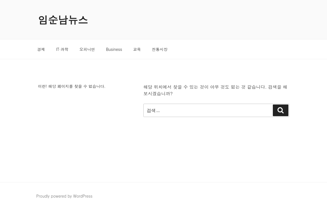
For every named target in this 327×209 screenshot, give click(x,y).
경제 (41, 49)
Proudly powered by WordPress (64, 196)
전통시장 (160, 49)
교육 (137, 49)
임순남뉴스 (63, 20)
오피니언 (87, 49)
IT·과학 (62, 49)
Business (114, 49)
